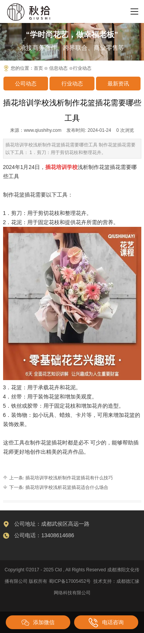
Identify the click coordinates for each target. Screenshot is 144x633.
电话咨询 (106, 623)
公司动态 (25, 83)
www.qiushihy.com (42, 130)
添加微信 (38, 622)
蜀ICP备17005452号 (70, 581)
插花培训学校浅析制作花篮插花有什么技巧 (68, 477)
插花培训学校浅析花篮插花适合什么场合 (66, 487)
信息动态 (58, 68)
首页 (38, 68)
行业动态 (72, 83)
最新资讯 (118, 83)
